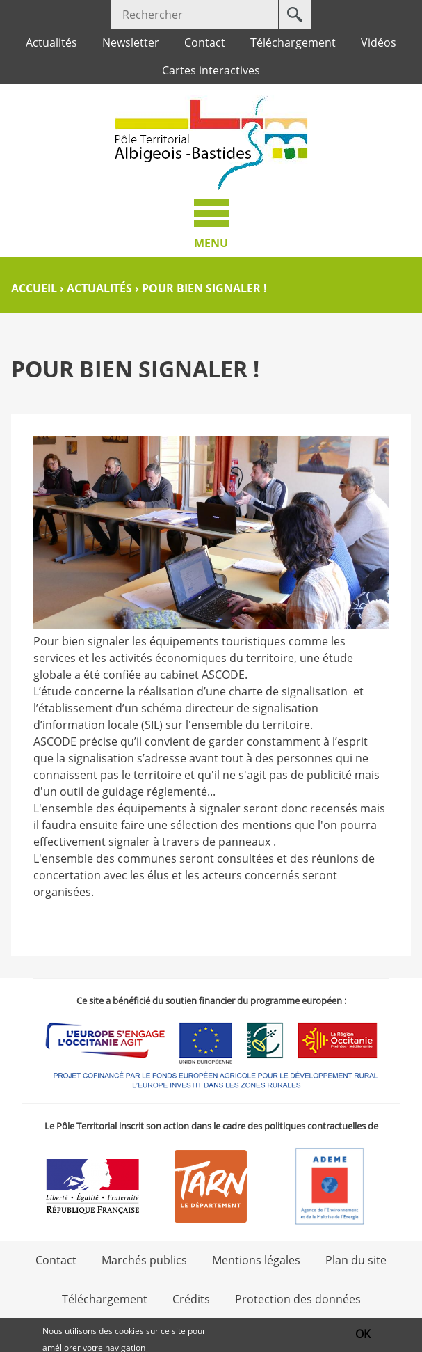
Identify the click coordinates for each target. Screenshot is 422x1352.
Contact (204, 42)
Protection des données (298, 1299)
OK (363, 1335)
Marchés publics (144, 1260)
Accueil (34, 288)
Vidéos (378, 42)
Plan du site (356, 1260)
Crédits (191, 1299)
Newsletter (130, 42)
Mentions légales (256, 1260)
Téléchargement (293, 42)
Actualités (51, 42)
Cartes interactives (211, 70)
